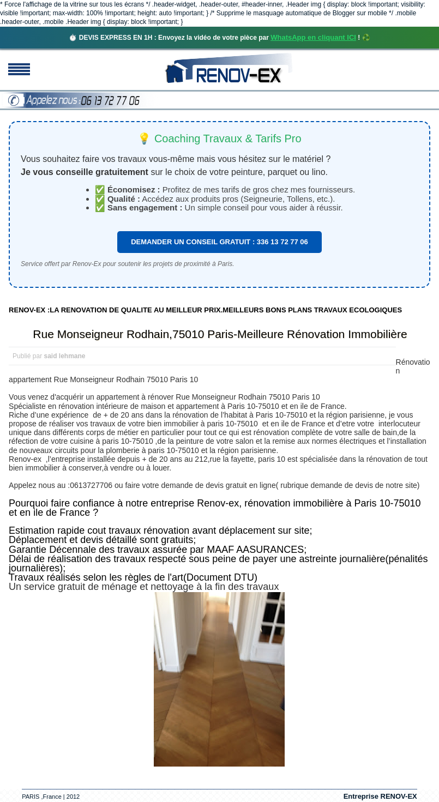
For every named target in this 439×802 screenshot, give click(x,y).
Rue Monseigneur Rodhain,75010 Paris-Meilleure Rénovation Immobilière (220, 334)
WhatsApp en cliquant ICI (313, 37)
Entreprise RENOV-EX (380, 796)
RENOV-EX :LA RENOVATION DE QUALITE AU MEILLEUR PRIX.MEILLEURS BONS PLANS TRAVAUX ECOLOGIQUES (205, 310)
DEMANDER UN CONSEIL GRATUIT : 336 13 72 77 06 (219, 242)
